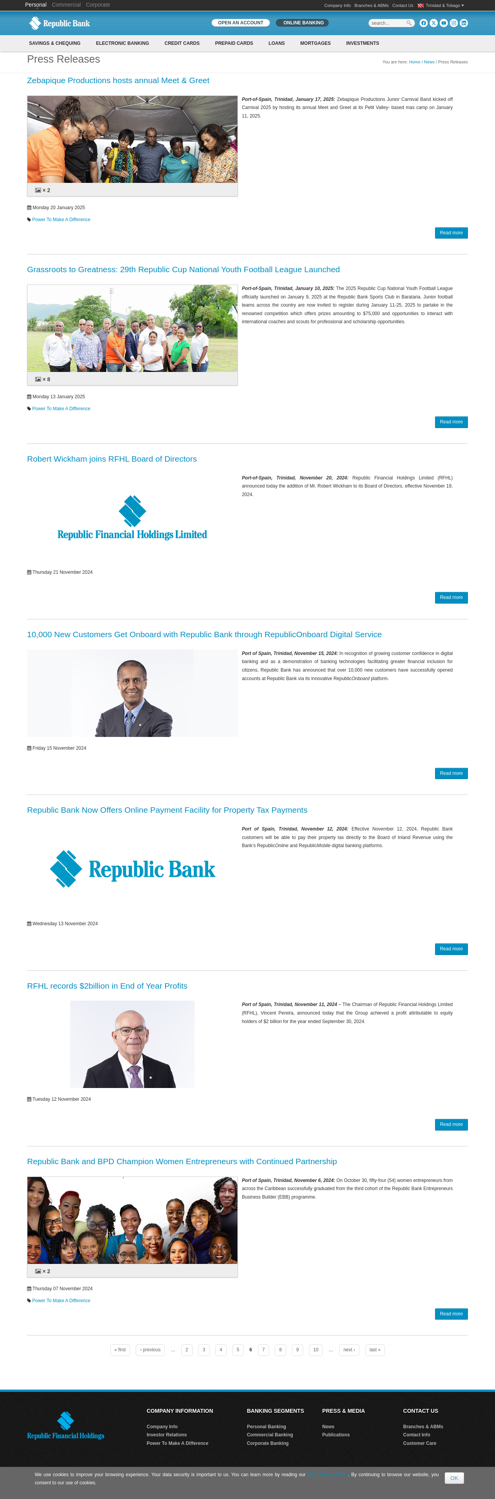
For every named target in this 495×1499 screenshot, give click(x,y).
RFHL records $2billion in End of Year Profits (107, 985)
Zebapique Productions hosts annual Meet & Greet (118, 80)
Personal (36, 5)
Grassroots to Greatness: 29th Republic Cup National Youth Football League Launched (183, 269)
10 (315, 1349)
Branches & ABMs (372, 5)
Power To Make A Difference (61, 219)
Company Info (337, 5)
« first (120, 1349)
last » (375, 1349)
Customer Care (420, 1443)
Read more (451, 232)
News (429, 62)
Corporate (98, 5)
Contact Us (403, 5)
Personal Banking (266, 1426)
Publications (336, 1435)
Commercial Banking (270, 1435)
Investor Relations (167, 1435)
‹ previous (150, 1349)
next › (349, 1349)
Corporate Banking (267, 1443)
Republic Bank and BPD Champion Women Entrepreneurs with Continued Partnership (182, 1161)
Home (414, 62)
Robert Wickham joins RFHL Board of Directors (112, 458)
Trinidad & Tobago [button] (445, 5)
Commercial (66, 5)
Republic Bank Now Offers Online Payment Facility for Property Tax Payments (167, 809)
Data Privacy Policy (327, 1474)
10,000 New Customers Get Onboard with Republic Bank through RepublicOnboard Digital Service (204, 634)
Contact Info (416, 1435)
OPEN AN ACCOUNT (240, 23)
